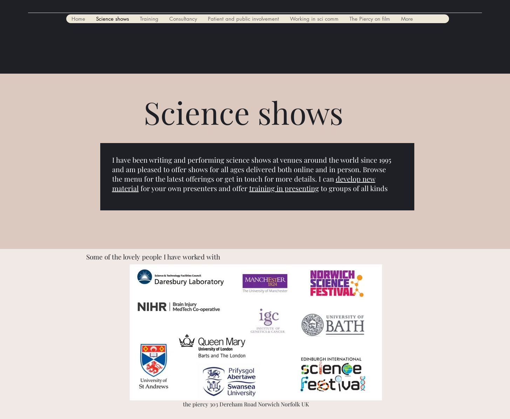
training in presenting (284, 188)
